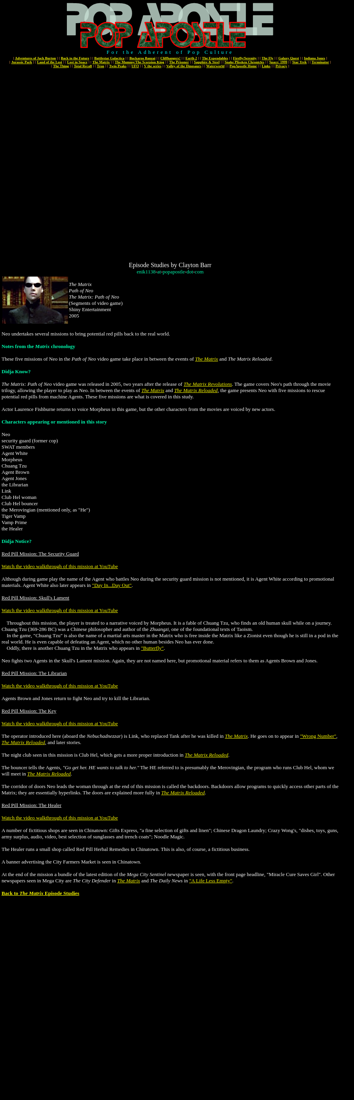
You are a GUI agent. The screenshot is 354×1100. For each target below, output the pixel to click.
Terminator (320, 62)
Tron (100, 66)
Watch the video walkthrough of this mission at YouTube (60, 566)
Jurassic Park (21, 62)
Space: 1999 (278, 62)
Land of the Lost (49, 62)
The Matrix (101, 62)
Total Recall (83, 66)
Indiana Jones (314, 58)
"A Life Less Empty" (210, 881)
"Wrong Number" (318, 736)
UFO (135, 66)
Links (266, 66)
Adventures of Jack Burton (35, 58)
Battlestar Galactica (109, 58)
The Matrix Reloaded (196, 390)
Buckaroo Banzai (142, 58)
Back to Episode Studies (40, 893)
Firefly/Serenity (244, 58)
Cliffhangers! (170, 58)
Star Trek (299, 62)
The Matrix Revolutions (208, 384)
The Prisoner (179, 62)
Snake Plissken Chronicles (244, 62)
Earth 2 (191, 58)
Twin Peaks (117, 66)
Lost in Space (77, 62)
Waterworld (215, 66)
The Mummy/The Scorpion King (139, 62)
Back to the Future (75, 58)
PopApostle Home (243, 66)
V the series (152, 66)
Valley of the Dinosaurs (183, 66)
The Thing (61, 66)
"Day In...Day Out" (112, 585)
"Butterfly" (152, 648)
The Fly (267, 58)
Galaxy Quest (288, 58)
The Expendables (215, 58)
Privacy (281, 66)
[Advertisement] (90, 165)
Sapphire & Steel (206, 62)
